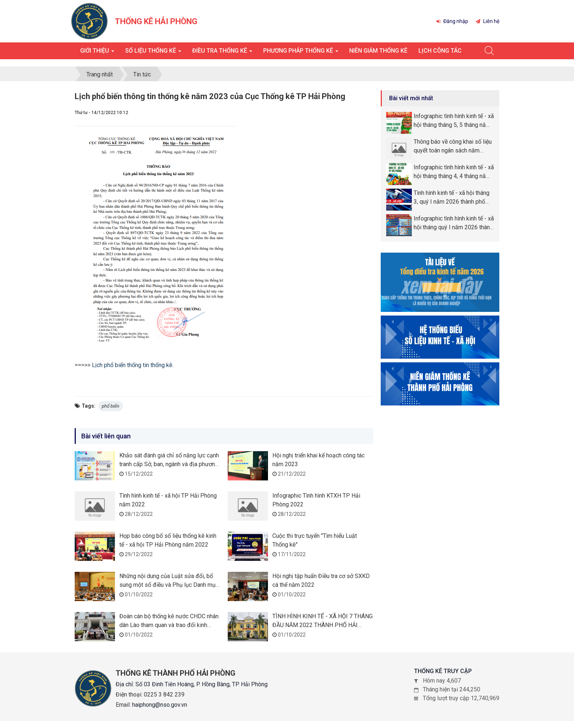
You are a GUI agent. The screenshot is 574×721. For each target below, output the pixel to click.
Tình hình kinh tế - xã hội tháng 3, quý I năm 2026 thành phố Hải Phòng (451, 197)
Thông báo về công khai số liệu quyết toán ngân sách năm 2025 (453, 146)
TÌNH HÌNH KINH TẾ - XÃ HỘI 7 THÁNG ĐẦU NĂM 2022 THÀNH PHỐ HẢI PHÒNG (322, 625)
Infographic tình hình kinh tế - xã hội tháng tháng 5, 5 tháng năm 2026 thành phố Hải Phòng (454, 121)
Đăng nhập (452, 21)
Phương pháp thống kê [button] (300, 52)
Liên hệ (487, 21)
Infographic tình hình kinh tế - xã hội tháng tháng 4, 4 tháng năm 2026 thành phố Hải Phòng (454, 172)
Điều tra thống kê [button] (222, 52)
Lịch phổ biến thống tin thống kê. (133, 365)
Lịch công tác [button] (440, 50)
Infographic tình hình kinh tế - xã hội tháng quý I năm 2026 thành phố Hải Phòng (454, 223)
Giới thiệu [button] (97, 52)
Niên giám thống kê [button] (378, 50)
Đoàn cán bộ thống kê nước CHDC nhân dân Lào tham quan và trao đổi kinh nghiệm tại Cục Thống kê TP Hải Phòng (169, 625)
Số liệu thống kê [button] (153, 52)
